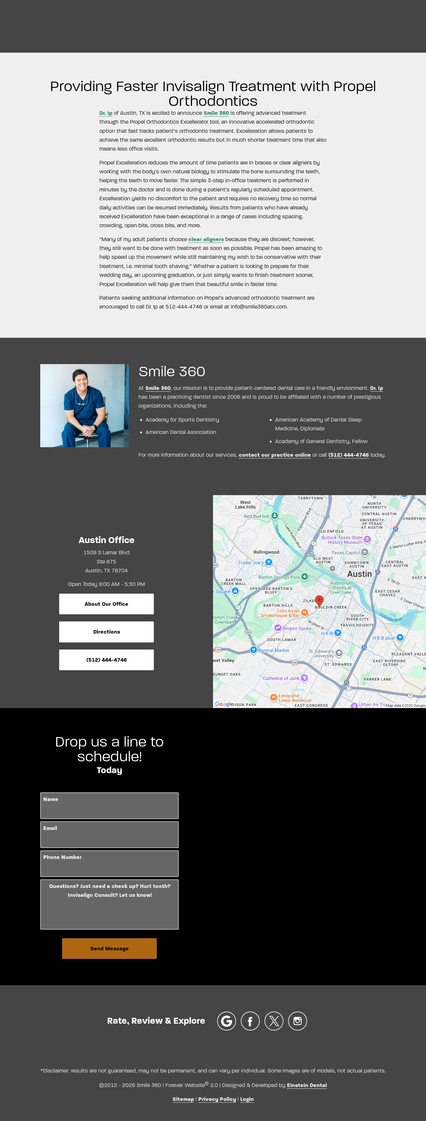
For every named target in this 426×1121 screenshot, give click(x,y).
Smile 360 (216, 113)
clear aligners (206, 239)
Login (247, 1099)
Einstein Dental (307, 1085)
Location (318, 25)
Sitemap (183, 1099)
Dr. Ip (105, 113)
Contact (395, 25)
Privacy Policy (217, 1099)
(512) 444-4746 (348, 455)
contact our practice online (275, 455)
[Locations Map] (319, 601)
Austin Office (107, 540)
